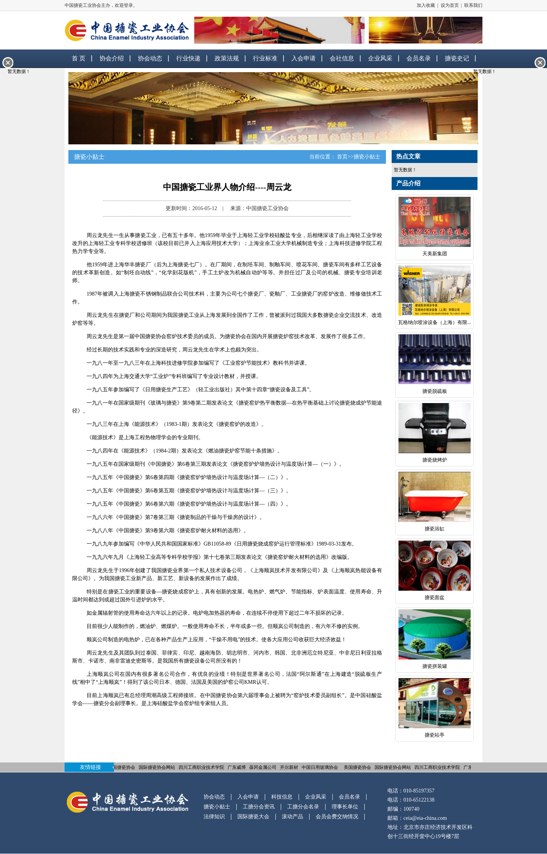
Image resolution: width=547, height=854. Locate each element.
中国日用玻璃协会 (320, 767)
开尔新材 (290, 767)
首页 (342, 157)
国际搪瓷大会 (253, 816)
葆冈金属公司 (263, 767)
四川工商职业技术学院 (202, 767)
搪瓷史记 (457, 58)
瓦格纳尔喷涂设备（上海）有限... (434, 322)
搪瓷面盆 (434, 597)
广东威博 (237, 767)
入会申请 (303, 58)
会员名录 (418, 58)
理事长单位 (345, 807)
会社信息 (342, 58)
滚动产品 (292, 816)
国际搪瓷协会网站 (157, 767)
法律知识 (214, 816)
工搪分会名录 (303, 807)
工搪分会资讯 (259, 807)
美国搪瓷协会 (122, 767)
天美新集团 (434, 253)
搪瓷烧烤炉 (434, 460)
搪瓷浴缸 (434, 528)
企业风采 (380, 58)
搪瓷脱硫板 (434, 391)
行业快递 (188, 58)
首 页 (78, 58)
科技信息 (281, 797)
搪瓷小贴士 (367, 157)
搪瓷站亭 (434, 735)
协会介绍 (112, 58)
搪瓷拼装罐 (434, 666)
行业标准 (265, 58)
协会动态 (150, 58)
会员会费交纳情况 (337, 816)
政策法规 (227, 58)
